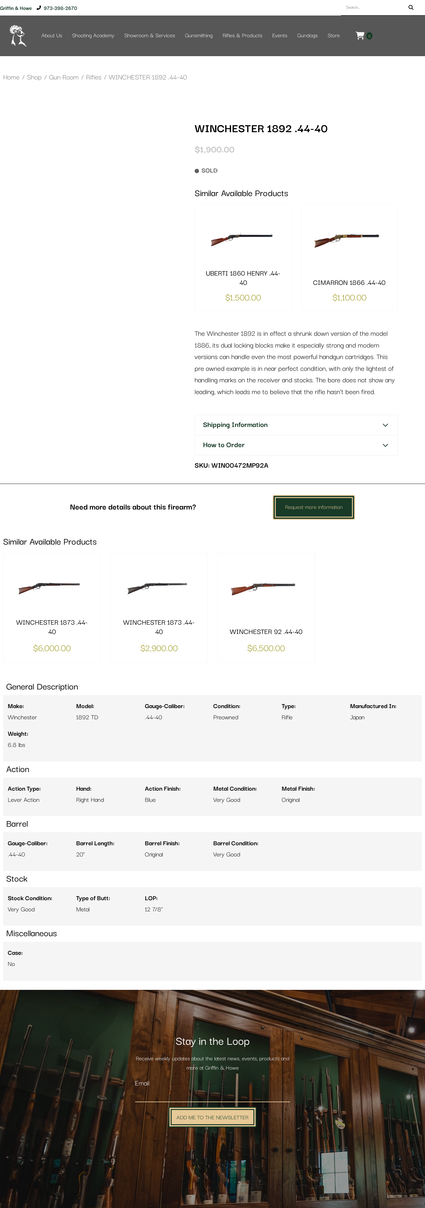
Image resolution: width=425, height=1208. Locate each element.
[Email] (212, 1095)
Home (11, 77)
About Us (51, 36)
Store (334, 36)
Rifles (93, 77)
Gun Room (64, 77)
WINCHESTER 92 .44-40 (266, 632)
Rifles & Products (242, 36)
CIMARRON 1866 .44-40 (349, 283)
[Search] (411, 7)
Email (142, 1083)
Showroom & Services (149, 36)
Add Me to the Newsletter (213, 1117)
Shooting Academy (93, 36)
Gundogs (307, 36)
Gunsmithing (199, 36)
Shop (34, 77)
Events (279, 36)
